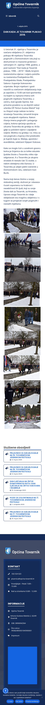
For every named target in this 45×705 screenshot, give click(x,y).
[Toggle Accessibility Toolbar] (5, 690)
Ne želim (19, 701)
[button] (38, 16)
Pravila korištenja (32, 701)
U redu (10, 701)
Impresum (15, 635)
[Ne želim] (42, 697)
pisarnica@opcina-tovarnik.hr (22, 579)
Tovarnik (20, 611)
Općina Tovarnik (26, 4)
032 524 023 (16, 574)
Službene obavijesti (17, 447)
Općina (14, 611)
